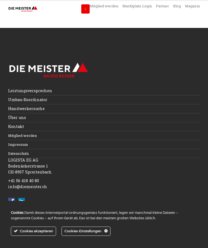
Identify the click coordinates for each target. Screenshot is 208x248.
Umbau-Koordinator (27, 99)
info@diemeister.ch (27, 186)
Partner (162, 6)
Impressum (18, 144)
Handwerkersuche (26, 108)
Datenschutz (18, 153)
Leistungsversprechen (30, 90)
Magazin (192, 6)
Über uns (17, 117)
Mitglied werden (104, 6)
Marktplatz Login (137, 6)
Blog (177, 6)
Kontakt (16, 126)
